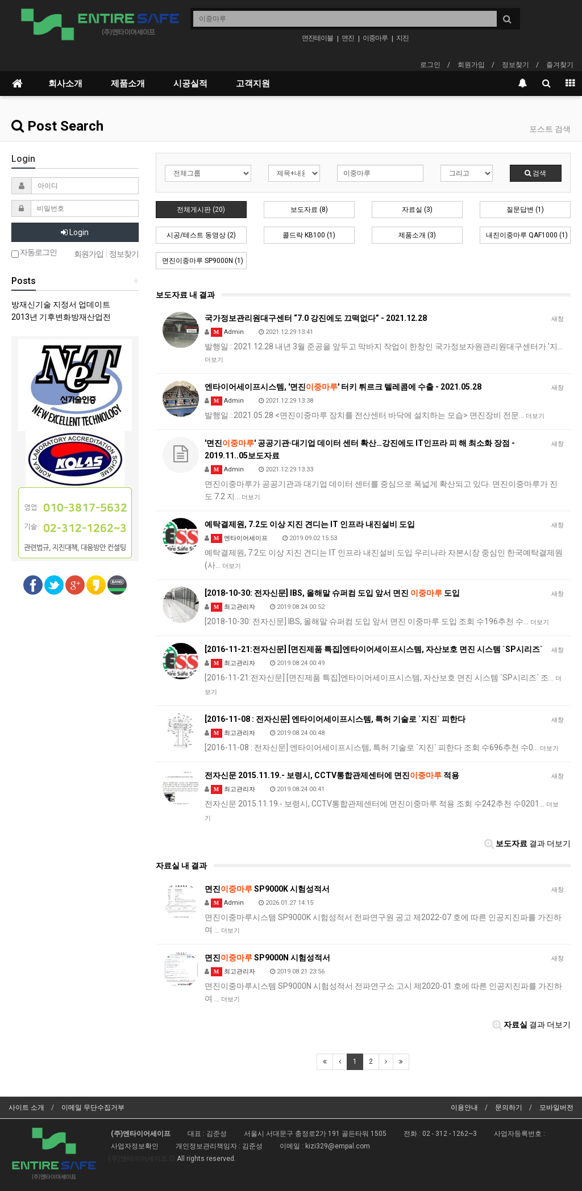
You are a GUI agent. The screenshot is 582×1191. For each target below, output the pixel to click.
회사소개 (65, 83)
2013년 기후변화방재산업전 (61, 316)
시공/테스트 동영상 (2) (201, 235)
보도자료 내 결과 (185, 294)
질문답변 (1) (525, 210)
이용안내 (464, 1107)
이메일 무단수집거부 (92, 1107)
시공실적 (190, 83)
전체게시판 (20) (201, 210)
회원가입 (471, 65)
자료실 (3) (417, 210)
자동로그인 (34, 253)
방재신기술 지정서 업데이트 (60, 304)
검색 (535, 173)
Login (75, 232)
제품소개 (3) (417, 235)
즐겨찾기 (559, 65)
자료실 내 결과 (181, 865)
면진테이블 (317, 38)
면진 (348, 38)
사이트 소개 (26, 1107)
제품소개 (128, 83)
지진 (402, 38)
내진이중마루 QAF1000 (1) (527, 235)
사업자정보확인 (135, 1146)
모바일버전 (556, 1107)
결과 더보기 (527, 843)
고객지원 (253, 83)
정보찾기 (515, 65)
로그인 (430, 65)
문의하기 (508, 1107)
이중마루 (375, 38)
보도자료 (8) (309, 210)
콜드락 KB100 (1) (308, 235)
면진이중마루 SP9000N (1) (202, 261)
